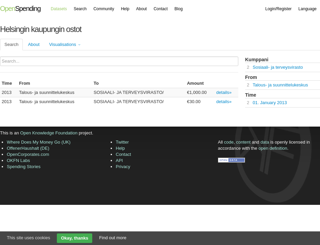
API (119, 160)
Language (308, 8)
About (141, 8)
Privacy (123, 166)
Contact (160, 8)
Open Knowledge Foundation (48, 132)
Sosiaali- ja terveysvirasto (278, 67)
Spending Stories (24, 166)
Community (103, 8)
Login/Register (278, 8)
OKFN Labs (18, 160)
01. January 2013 (270, 102)
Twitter (122, 142)
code (229, 142)
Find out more (112, 237)
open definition (272, 148)
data (264, 142)
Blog (179, 8)
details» (223, 92)
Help (125, 8)
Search (80, 8)
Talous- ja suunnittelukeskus (280, 84)
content (243, 142)
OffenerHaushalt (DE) (28, 148)
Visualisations (65, 44)
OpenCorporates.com (28, 154)
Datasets (59, 8)
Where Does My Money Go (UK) (38, 142)
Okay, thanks (74, 238)
